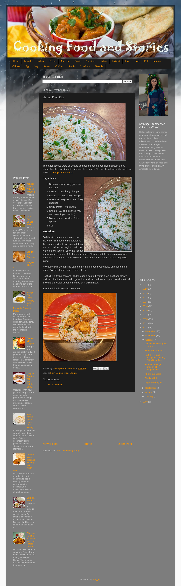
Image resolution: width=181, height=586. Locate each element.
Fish (146, 61)
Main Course (56, 373)
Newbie (99, 66)
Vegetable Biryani (153, 382)
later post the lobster (63, 172)
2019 (145, 293)
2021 (145, 284)
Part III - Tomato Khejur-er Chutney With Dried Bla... (155, 357)
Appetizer (90, 61)
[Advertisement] (87, 417)
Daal (136, 61)
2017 (145, 302)
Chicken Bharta (31, 499)
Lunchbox (85, 66)
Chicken (16, 66)
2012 (145, 323)
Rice (127, 61)
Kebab (104, 61)
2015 (145, 310)
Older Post (125, 443)
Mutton (157, 61)
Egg (27, 66)
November (150, 335)
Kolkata (40, 61)
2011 (145, 327)
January (149, 396)
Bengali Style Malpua (30, 341)
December (150, 331)
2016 (145, 306)
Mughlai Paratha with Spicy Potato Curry (30, 380)
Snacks (71, 66)
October (149, 340)
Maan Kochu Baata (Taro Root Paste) (30, 421)
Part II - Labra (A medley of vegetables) (153, 367)
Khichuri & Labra (153, 374)
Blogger (96, 579)
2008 (145, 402)
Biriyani (116, 61)
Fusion (52, 61)
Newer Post (50, 443)
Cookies (59, 66)
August (149, 392)
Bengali (28, 61)
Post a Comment (55, 384)
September (151, 388)
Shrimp (73, 373)
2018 (145, 297)
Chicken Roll (151, 378)
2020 (145, 289)
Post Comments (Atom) (67, 450)
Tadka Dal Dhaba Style (30, 220)
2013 (145, 319)
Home (16, 61)
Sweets (46, 66)
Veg (36, 66)
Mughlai (65, 61)
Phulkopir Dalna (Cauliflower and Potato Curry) (31, 540)
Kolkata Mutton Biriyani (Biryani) (31, 188)
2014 (145, 314)
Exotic (77, 61)
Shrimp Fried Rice (153, 350)
